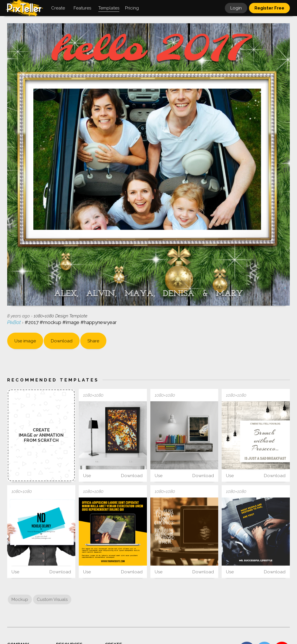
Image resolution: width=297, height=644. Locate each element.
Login (236, 8)
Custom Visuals (52, 599)
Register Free (269, 8)
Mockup (20, 599)
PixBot (14, 322)
